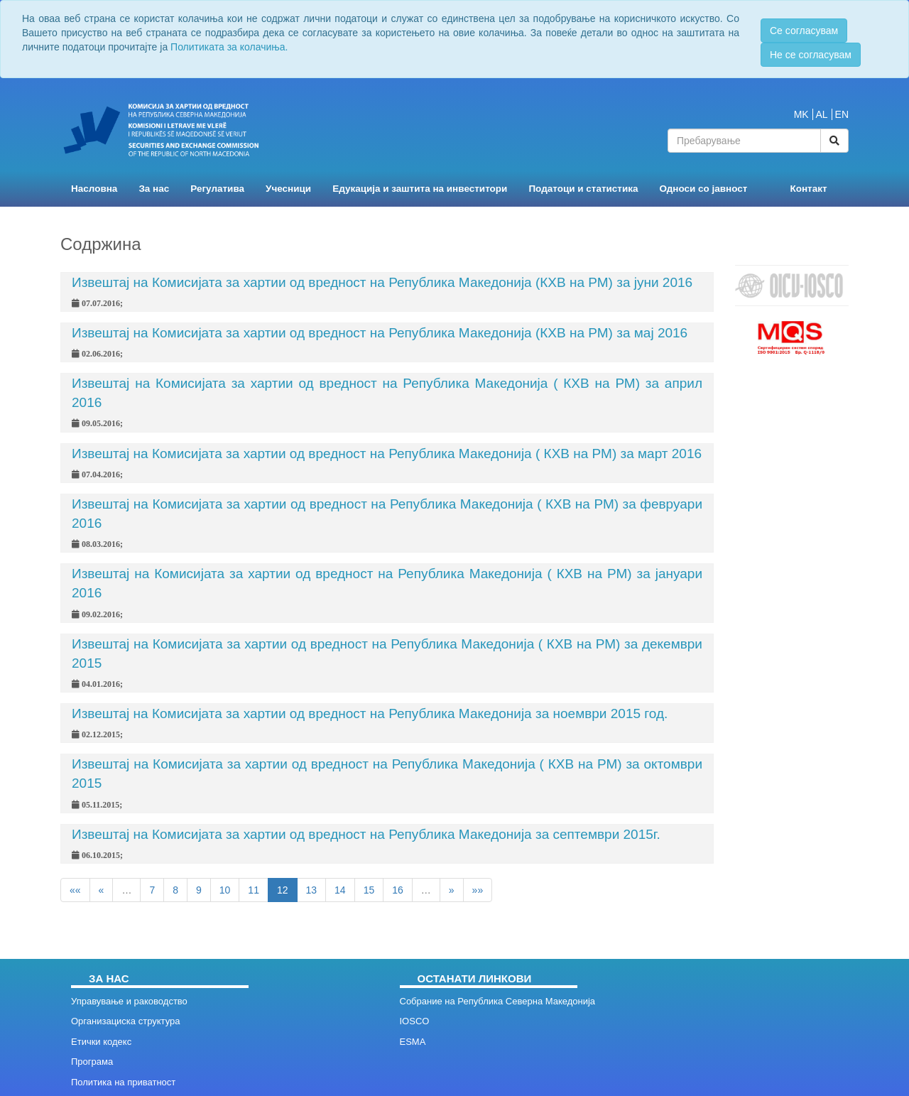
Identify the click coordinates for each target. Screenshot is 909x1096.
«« (75, 890)
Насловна (94, 188)
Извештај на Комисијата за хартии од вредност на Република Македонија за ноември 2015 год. (370, 713)
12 (282, 890)
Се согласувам (804, 30)
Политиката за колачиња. (229, 47)
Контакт (808, 188)
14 (340, 890)
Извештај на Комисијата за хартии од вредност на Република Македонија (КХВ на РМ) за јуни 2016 (382, 282)
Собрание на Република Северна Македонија (498, 1001)
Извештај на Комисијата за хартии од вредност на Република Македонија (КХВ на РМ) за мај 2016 (379, 332)
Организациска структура (125, 1021)
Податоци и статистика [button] (583, 188)
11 (253, 890)
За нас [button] (153, 188)
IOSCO (415, 1021)
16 (397, 890)
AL (822, 114)
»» (478, 890)
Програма (92, 1061)
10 (225, 890)
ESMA (413, 1041)
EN (842, 114)
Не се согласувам (810, 54)
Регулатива (217, 188)
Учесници (288, 188)
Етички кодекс (101, 1041)
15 (369, 890)
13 (311, 890)
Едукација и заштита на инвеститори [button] (419, 188)
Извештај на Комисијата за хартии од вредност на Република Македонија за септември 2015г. (366, 834)
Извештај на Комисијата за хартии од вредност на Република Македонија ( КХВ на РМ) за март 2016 (387, 453)
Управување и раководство (129, 1001)
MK (801, 114)
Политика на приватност (123, 1082)
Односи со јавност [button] (704, 188)
